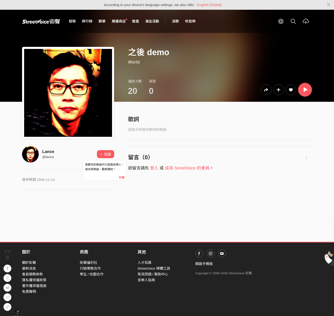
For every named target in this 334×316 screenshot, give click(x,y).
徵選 (135, 21)
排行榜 (87, 21)
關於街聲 (29, 263)
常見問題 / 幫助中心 (153, 274)
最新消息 (29, 268)
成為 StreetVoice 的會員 (187, 168)
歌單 (102, 21)
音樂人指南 (146, 280)
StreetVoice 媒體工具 (154, 268)
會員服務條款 (32, 274)
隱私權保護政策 (34, 280)
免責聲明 (29, 292)
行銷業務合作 (90, 268)
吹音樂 (190, 21)
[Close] (329, 5)
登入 (154, 168)
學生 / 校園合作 (92, 274)
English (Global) (209, 5)
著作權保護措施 (34, 286)
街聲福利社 (88, 263)
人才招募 (144, 263)
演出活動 (152, 21)
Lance (48, 151)
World (134, 62)
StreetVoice (41, 21)
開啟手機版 (204, 264)
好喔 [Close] (122, 177)
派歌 (175, 21)
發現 (72, 21)
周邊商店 (119, 21)
